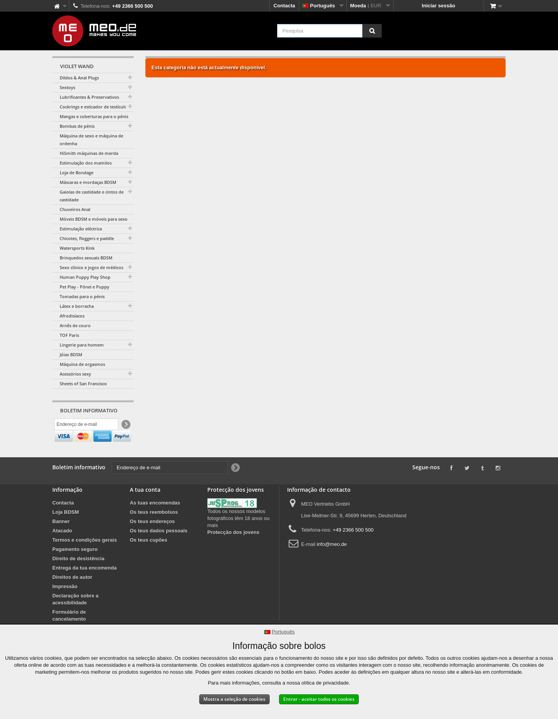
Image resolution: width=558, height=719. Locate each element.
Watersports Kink (77, 248)
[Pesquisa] (372, 31)
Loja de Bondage (76, 172)
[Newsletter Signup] (125, 425)
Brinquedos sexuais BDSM (86, 258)
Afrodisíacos (72, 316)
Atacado (62, 548)
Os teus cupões (148, 557)
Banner (61, 538)
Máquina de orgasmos (82, 364)
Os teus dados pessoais (159, 548)
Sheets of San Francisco (83, 383)
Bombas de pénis (77, 126)
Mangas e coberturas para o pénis (94, 116)
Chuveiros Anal (75, 209)
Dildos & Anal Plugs (79, 78)
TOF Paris (69, 335)
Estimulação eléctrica (81, 229)
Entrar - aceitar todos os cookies (319, 699)
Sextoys (67, 87)
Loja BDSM (65, 529)
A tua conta (145, 506)
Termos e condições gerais (84, 557)
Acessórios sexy (75, 374)
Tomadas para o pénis (82, 296)
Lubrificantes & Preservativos (89, 97)
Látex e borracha (77, 306)
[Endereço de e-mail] (86, 425)
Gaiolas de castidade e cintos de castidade (92, 195)
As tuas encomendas (155, 520)
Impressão (65, 603)
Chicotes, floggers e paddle (87, 238)
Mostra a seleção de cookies (234, 699)
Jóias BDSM (71, 354)
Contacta (284, 6)
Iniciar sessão (438, 6)
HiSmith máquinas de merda (89, 153)
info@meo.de (332, 561)
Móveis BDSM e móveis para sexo (93, 219)
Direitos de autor (72, 594)
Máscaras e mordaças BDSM (88, 182)
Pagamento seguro (75, 566)
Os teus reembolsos (154, 529)
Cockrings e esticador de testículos (94, 107)
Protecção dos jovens (233, 549)
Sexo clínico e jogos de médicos (91, 267)
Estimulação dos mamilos (86, 163)
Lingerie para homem (82, 345)
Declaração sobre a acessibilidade (75, 616)
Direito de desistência (78, 575)
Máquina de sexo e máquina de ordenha (91, 139)
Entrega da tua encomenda (84, 585)
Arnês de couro (75, 325)
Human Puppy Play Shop (85, 277)
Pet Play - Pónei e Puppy (84, 287)
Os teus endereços (152, 538)
